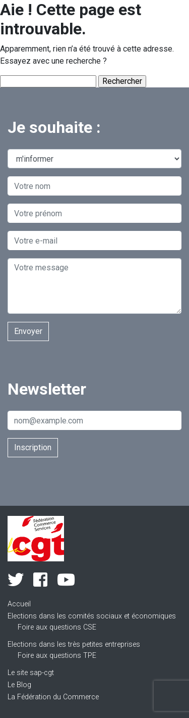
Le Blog (19, 685)
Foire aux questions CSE (57, 627)
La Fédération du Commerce (53, 697)
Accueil (19, 604)
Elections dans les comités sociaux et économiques (92, 616)
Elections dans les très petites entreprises (74, 644)
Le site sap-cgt (31, 672)
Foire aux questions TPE (57, 655)
